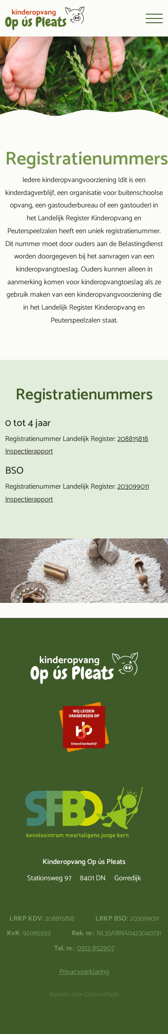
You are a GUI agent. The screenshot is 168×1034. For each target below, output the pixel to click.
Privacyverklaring (84, 972)
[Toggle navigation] (154, 18)
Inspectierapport (29, 451)
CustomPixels (102, 995)
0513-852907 (95, 948)
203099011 (133, 487)
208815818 (132, 439)
